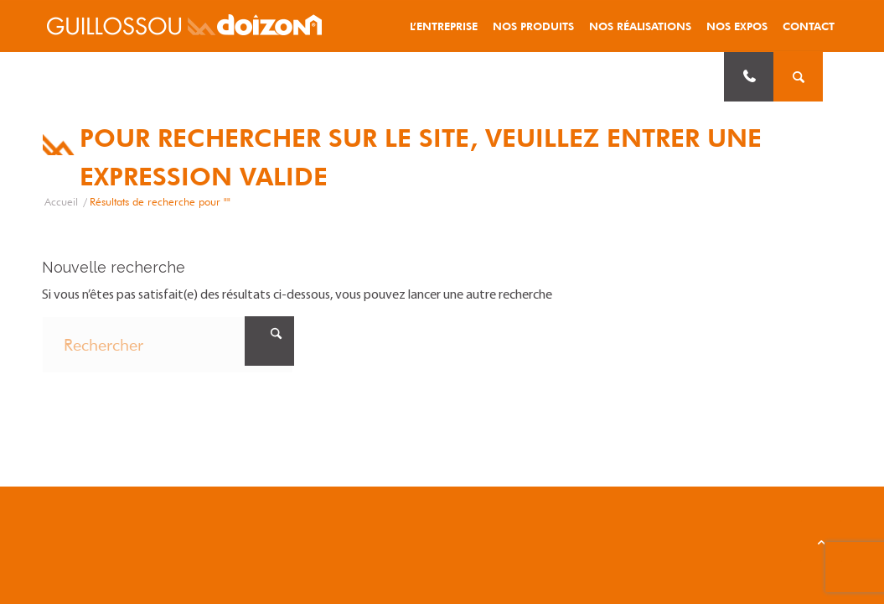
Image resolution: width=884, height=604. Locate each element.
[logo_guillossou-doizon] (184, 26)
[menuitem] (443, 26)
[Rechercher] (167, 344)
